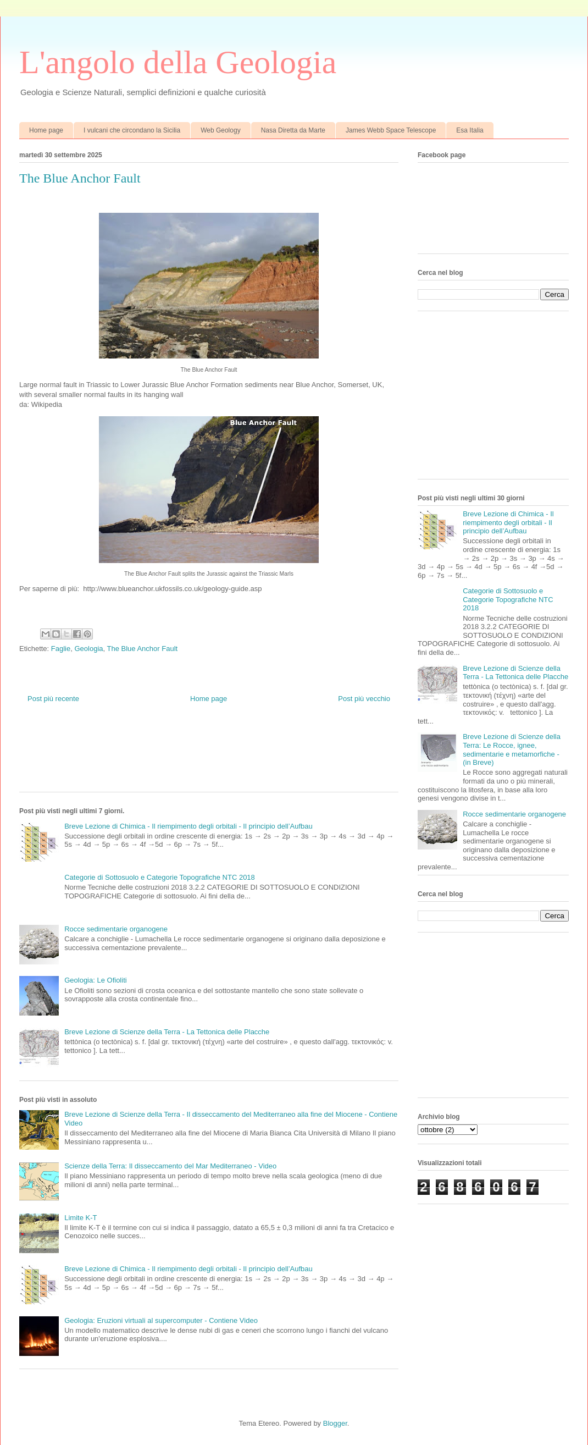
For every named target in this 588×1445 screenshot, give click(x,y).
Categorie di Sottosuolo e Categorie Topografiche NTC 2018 (159, 877)
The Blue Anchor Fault (142, 648)
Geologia (88, 648)
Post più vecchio (364, 698)
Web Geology (221, 130)
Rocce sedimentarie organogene (116, 929)
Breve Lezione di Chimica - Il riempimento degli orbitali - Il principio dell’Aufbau (188, 826)
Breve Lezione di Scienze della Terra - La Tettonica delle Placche (166, 1032)
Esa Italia (469, 130)
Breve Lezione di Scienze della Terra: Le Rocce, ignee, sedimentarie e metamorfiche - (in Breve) (512, 749)
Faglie (60, 648)
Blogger (335, 1423)
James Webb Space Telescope (391, 130)
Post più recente (53, 698)
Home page (46, 130)
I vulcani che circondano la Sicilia (132, 130)
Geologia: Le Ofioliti (95, 980)
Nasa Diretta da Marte (293, 130)
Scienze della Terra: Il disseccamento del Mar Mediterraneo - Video (170, 1166)
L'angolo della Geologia (177, 62)
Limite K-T (80, 1218)
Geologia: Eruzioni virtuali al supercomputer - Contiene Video (161, 1320)
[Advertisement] (219, 756)
